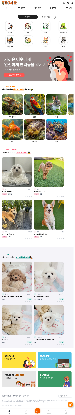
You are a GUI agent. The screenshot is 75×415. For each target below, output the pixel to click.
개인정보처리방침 (6, 396)
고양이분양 (37, 7)
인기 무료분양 (46, 17)
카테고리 (27, 17)
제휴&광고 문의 (17, 396)
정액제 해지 (26, 396)
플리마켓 (53, 7)
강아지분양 (21, 7)
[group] (37, 66)
